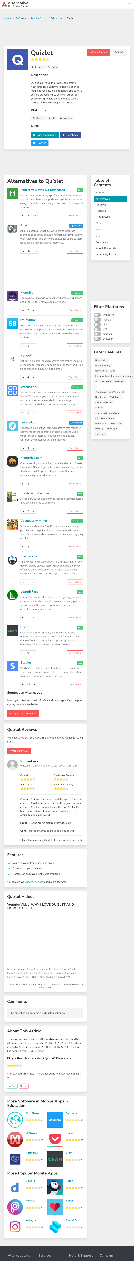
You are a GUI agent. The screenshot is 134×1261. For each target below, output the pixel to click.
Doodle (30, 1181)
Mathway (31, 1133)
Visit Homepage (47, 135)
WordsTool (29, 387)
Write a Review (99, 52)
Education (56, 18)
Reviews (101, 205)
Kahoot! (26, 355)
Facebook (72, 135)
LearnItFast (29, 591)
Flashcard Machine (34, 493)
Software (21, 18)
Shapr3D (71, 1220)
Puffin (69, 1181)
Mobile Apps (38, 18)
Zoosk (70, 1200)
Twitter (42, 143)
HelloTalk (32, 1153)
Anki (23, 225)
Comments (102, 242)
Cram (24, 627)
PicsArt (30, 1200)
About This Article (106, 248)
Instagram (32, 1220)
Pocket (70, 1133)
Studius (26, 662)
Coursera (71, 1113)
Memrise (26, 292)
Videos (100, 229)
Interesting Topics (106, 254)
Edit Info (119, 52)
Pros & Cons (103, 217)
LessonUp (27, 422)
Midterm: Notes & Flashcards (42, 190)
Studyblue (28, 320)
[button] (129, 4)
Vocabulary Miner (33, 521)
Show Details (75, 215)
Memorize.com (31, 458)
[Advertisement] (67, 32)
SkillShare (32, 1113)
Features (101, 211)
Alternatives (103, 199)
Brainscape (28, 556)
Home (7, 18)
